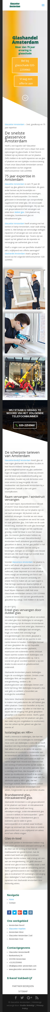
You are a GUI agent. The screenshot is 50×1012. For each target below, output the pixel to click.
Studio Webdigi (27, 1005)
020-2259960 (27, 425)
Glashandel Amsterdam (15, 253)
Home (11, 899)
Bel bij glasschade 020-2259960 (25, 65)
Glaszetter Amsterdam (14, 124)
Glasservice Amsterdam (22, 562)
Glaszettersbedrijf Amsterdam (18, 460)
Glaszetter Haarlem (17, 929)
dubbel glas (19, 212)
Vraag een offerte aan (26, 81)
